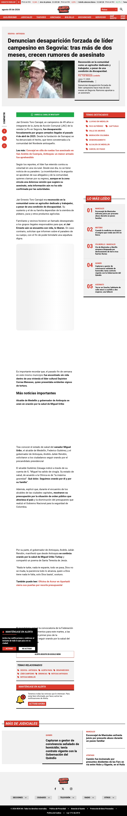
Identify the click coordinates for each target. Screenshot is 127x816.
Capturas (114, 126)
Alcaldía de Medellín (99, 144)
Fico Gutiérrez (96, 126)
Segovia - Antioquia (27, 670)
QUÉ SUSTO (113, 17)
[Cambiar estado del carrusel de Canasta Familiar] (19, 2)
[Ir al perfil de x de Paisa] (63, 789)
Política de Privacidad (57, 809)
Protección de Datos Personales (102, 809)
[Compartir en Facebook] (4, 131)
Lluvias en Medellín (98, 121)
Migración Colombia (99, 135)
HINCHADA (55, 17)
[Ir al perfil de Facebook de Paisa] (55, 789)
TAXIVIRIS (41, 17)
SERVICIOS (100, 17)
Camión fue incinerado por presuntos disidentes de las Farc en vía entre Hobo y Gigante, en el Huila (105, 762)
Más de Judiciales (21, 724)
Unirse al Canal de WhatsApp (45, 114)
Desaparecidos (61, 670)
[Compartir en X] (4, 138)
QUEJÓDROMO (10, 17)
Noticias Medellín (26, 677)
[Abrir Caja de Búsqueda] (121, 9)
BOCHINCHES (84, 17)
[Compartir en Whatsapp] (4, 145)
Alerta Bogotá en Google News (45, 654)
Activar (9, 648)
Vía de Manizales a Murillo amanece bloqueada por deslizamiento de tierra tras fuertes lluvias (106, 250)
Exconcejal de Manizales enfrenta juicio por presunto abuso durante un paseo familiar (106, 214)
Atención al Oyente (78, 809)
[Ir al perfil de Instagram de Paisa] (71, 789)
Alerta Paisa (45, 670)
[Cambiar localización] (109, 9)
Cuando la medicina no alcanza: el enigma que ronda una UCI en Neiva (108, 232)
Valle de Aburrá (97, 131)
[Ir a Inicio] (63, 9)
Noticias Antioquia (58, 674)
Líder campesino (25, 674)
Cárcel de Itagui (97, 149)
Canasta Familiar (8, 2)
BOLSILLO (69, 17)
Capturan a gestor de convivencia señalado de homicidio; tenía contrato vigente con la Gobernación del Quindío (108, 270)
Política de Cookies (54, 813)
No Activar (27, 649)
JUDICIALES (26, 17)
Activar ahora (37, 703)
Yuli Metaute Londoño (91, 76)
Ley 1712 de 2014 (73, 813)
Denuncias (41, 674)
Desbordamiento (97, 140)
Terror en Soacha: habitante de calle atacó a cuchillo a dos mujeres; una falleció (108, 289)
